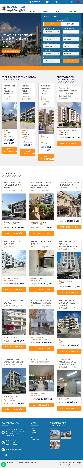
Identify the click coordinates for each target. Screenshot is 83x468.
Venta (49, 24)
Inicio (10, 12)
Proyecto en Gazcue (41, 360)
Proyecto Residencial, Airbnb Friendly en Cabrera (27, 92)
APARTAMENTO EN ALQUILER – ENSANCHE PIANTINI (69, 245)
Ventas (20, 12)
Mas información (11, 51)
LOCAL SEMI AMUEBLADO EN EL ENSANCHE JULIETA (69, 363)
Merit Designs (76, 463)
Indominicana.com (75, 465)
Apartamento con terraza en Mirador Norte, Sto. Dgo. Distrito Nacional (41, 186)
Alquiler (67, 24)
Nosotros (59, 12)
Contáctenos (73, 12)
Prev (2, 39)
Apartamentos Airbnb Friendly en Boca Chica (9, 92)
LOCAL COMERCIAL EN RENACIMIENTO (69, 185)
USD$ (47, 17)
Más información (10, 150)
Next (80, 39)
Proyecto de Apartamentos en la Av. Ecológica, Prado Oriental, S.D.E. (69, 93)
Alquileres (33, 12)
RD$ (55, 17)
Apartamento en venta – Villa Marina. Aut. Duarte (41, 303)
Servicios (46, 12)
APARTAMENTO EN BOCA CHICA (14, 244)
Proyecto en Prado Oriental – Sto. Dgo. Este (14, 362)
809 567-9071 (39, 2)
